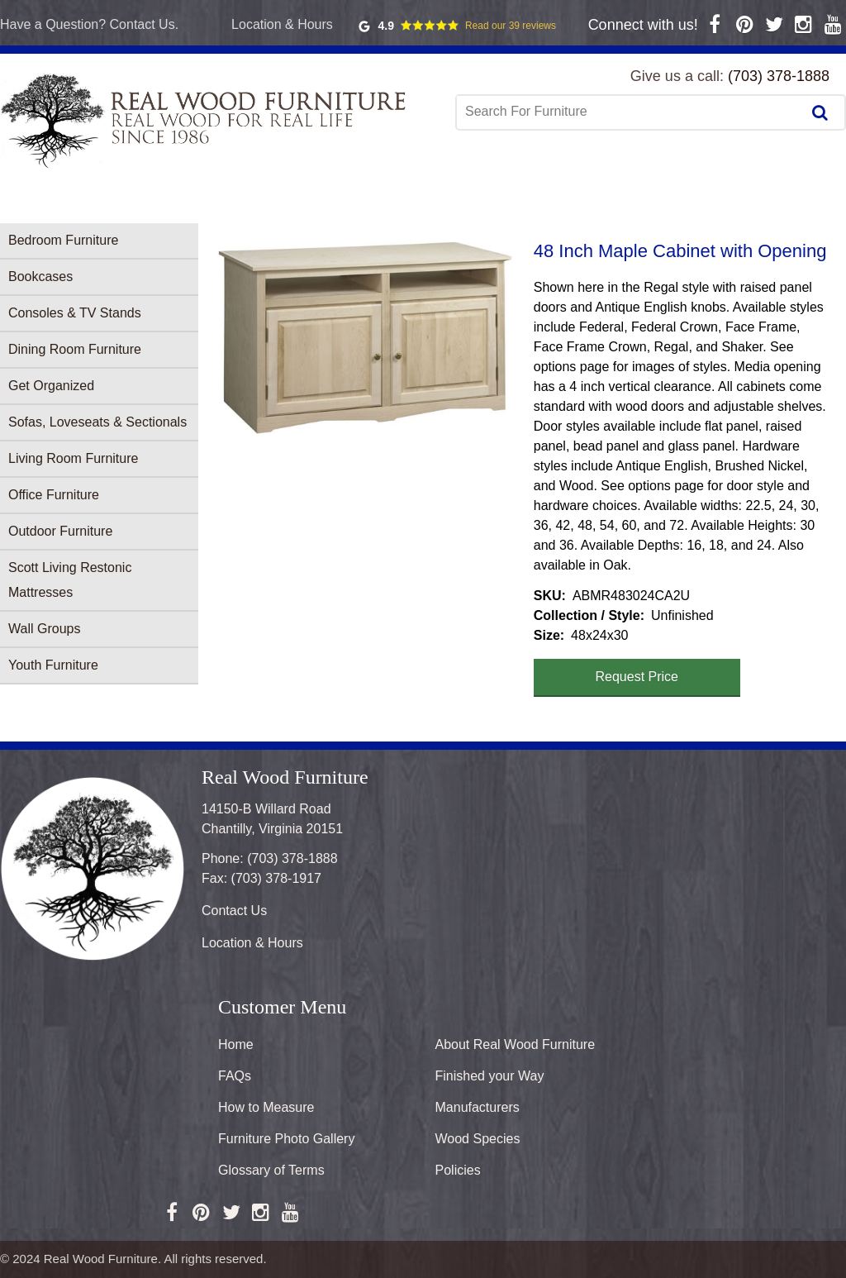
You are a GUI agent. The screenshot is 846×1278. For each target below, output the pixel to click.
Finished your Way (489, 1076)
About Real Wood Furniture (515, 1044)
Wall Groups (44, 629)
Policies (458, 1170)
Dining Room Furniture (74, 349)
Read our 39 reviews (510, 25)
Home (236, 1044)
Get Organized (51, 386)
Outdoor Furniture (60, 531)
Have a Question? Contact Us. (89, 24)
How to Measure (266, 1107)
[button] (366, 337)
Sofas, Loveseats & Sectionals (97, 422)
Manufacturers (477, 1107)
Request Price (637, 677)
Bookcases (40, 276)
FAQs (234, 1076)
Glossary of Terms (271, 1170)
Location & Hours (282, 24)
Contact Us (234, 911)
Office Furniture (53, 495)
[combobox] (630, 111)
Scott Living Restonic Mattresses (69, 579)
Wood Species (477, 1139)
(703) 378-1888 (778, 76)
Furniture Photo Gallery (286, 1139)
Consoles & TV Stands (74, 313)
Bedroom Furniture (63, 240)
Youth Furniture (53, 665)
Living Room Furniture (73, 458)
